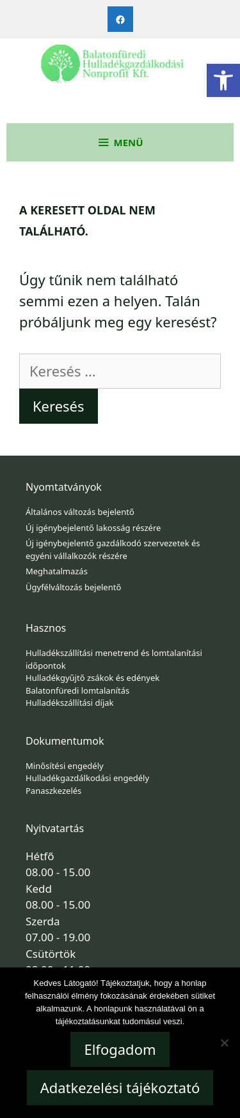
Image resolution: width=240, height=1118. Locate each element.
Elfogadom (120, 1049)
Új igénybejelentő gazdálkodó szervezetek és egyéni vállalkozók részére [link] (113, 549)
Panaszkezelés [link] (53, 790)
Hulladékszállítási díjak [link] (70, 702)
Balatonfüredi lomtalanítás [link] (77, 690)
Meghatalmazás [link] (57, 571)
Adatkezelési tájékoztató (120, 1087)
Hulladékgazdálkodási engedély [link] (87, 778)
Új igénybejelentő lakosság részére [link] (93, 527)
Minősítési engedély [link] (65, 765)
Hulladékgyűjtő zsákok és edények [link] (92, 677)
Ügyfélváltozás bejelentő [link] (73, 587)
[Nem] (224, 1042)
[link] (223, 80)
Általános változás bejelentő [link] (80, 512)
